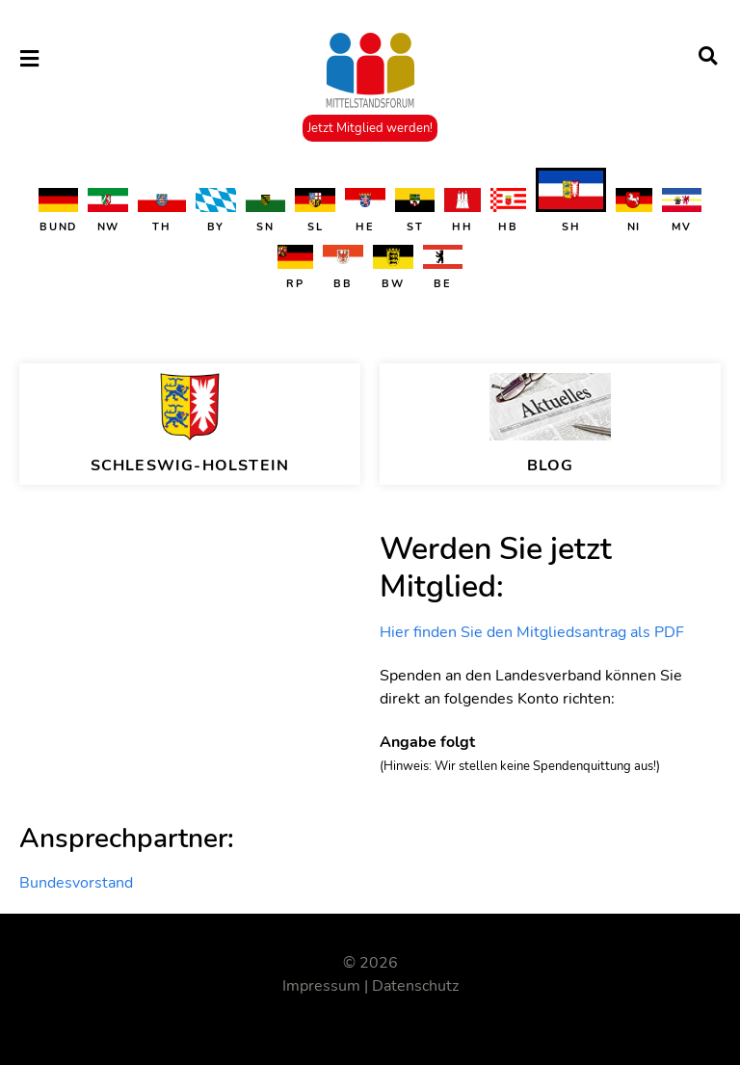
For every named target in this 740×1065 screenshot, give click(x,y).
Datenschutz (415, 986)
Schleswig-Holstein (190, 465)
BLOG (550, 465)
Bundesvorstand (76, 882)
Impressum (321, 986)
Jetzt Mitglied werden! (370, 128)
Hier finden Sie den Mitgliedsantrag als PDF (532, 632)
